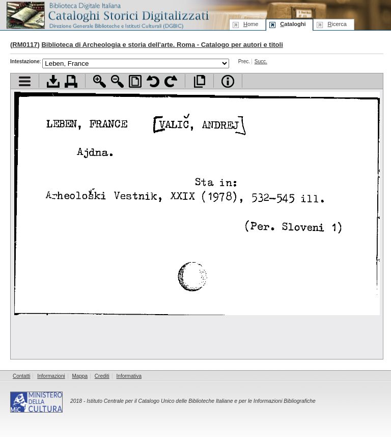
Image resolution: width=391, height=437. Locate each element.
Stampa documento (71, 81)
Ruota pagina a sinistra (153, 81)
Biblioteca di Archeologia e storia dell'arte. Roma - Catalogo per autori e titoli (162, 44)
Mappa (80, 376)
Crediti (102, 376)
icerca (336, 24)
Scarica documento (53, 81)
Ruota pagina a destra (170, 81)
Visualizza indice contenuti (24, 81)
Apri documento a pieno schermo (199, 81)
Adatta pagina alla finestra (135, 81)
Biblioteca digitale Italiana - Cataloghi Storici (107, 14)
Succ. (261, 61)
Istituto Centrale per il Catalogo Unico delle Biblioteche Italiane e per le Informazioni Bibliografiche (201, 401)
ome (250, 24)
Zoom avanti (99, 81)
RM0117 (24, 44)
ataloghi (292, 24)
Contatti (21, 376)
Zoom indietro (117, 81)
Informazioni (51, 376)
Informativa (129, 376)
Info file (227, 81)
